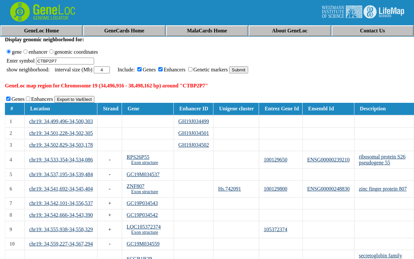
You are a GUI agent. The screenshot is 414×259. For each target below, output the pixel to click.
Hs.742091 (229, 189)
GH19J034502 (193, 145)
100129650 (275, 159)
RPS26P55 (138, 157)
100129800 (275, 189)
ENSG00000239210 (328, 159)
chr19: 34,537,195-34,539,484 (61, 174)
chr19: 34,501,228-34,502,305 (61, 133)
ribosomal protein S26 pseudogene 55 (382, 159)
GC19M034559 (143, 244)
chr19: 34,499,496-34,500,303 (61, 121)
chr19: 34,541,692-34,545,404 (61, 189)
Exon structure (144, 162)
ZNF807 (135, 186)
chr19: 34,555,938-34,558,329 (61, 229)
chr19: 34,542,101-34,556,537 (61, 203)
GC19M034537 (143, 174)
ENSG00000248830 (328, 189)
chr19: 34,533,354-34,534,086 (61, 159)
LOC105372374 (144, 227)
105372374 (275, 229)
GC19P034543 (142, 203)
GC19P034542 (142, 215)
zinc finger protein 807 (383, 189)
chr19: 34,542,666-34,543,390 (61, 215)
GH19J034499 (193, 121)
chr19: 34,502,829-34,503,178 (61, 145)
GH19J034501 (193, 133)
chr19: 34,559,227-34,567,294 (61, 244)
